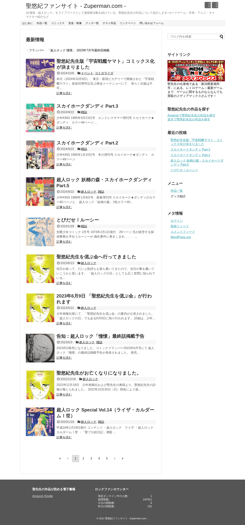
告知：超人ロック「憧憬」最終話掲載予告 (100, 336)
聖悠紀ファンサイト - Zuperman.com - (76, 6)
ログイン (177, 220)
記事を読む (64, 93)
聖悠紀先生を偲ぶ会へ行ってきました (96, 256)
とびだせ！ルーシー (77, 220)
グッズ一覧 (92, 23)
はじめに (27, 23)
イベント (87, 73)
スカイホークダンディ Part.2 (87, 142)
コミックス (58, 23)
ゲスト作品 (109, 23)
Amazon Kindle (42, 496)
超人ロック (88, 191)
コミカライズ (104, 73)
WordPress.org (181, 237)
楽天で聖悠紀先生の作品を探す (188, 119)
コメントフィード (183, 231)
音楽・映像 (75, 23)
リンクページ (128, 23)
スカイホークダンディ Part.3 (87, 106)
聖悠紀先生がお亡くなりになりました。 (98, 373)
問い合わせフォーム (152, 23)
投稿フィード (180, 226)
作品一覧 (42, 23)
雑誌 (84, 112)
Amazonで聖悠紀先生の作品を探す (191, 115)
